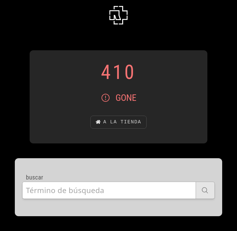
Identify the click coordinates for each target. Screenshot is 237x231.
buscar (34, 177)
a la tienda (118, 122)
